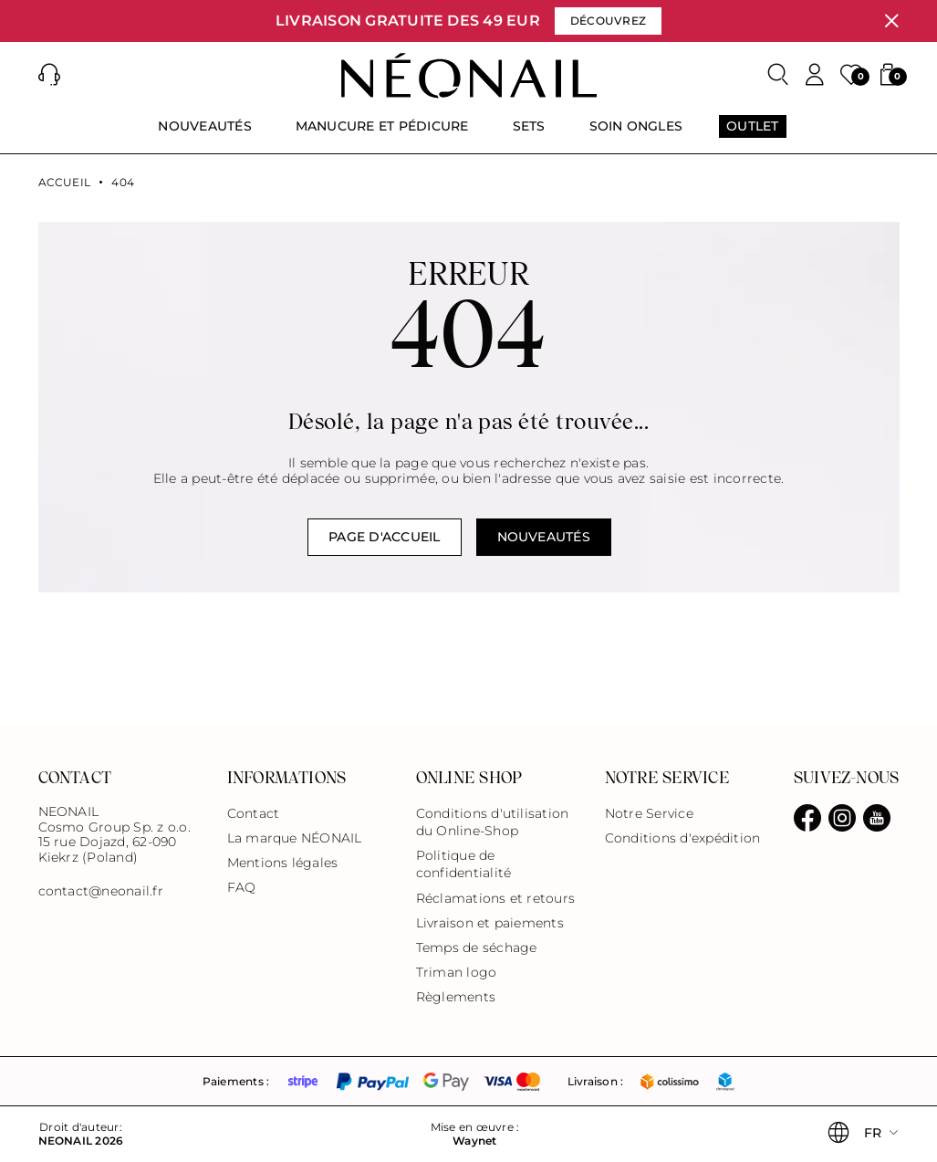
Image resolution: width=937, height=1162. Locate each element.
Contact (253, 813)
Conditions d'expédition (683, 838)
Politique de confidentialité (464, 864)
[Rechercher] (778, 75)
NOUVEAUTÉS (543, 537)
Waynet (474, 1141)
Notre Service (649, 813)
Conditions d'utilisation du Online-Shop (492, 822)
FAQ (241, 887)
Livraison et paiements (490, 923)
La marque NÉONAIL (294, 838)
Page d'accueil (384, 537)
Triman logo (456, 972)
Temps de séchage (476, 947)
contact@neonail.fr (100, 891)
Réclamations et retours (496, 898)
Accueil (64, 182)
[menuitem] (204, 134)
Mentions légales (282, 862)
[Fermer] (891, 21)
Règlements (455, 997)
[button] (49, 75)
